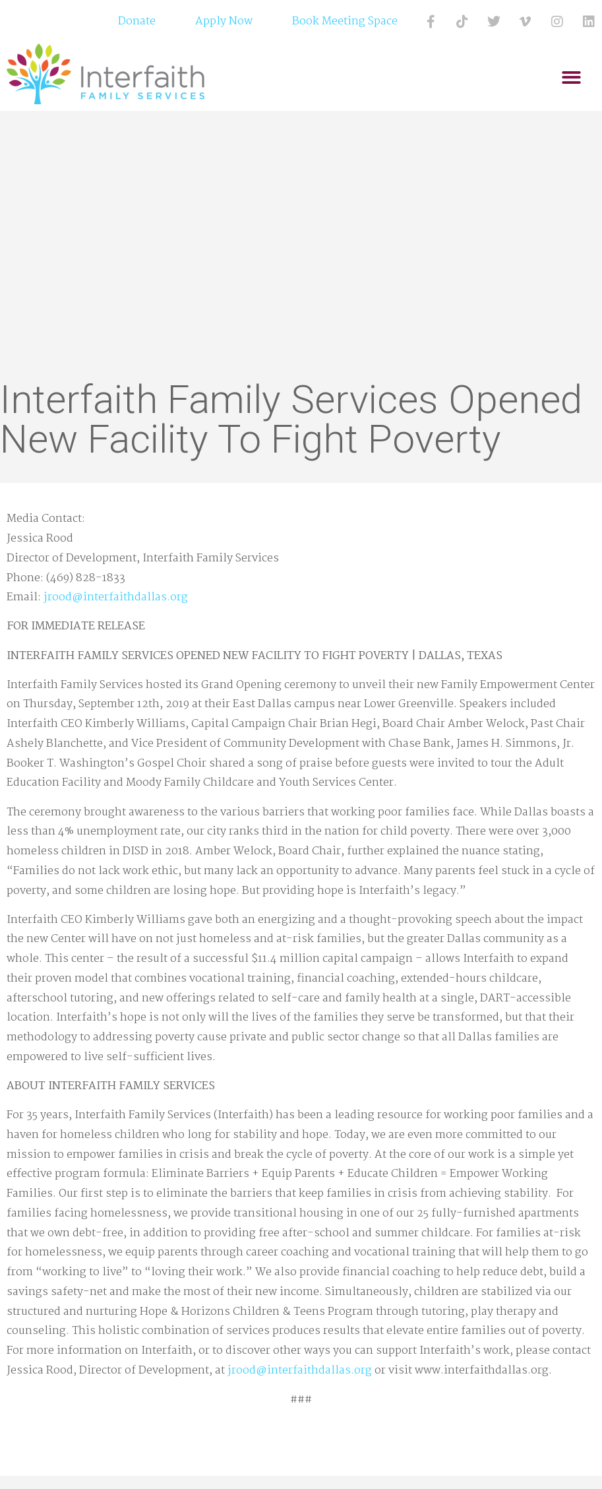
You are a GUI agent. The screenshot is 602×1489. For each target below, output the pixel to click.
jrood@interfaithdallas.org (116, 597)
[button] (572, 77)
